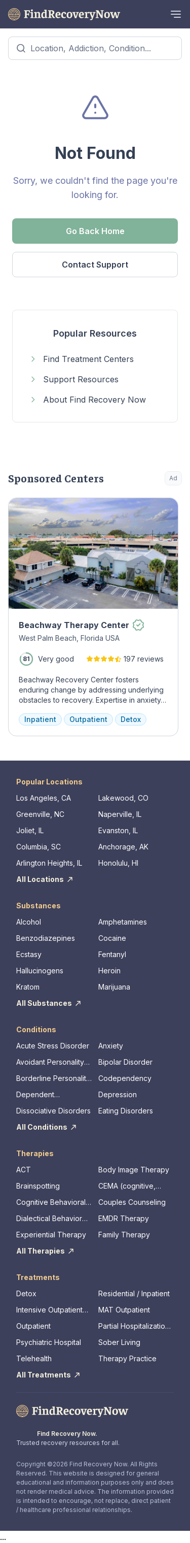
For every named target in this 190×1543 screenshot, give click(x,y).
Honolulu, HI (118, 863)
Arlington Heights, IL (49, 863)
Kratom (28, 986)
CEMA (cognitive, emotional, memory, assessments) (130, 1186)
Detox (26, 1293)
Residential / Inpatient (134, 1293)
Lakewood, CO (123, 798)
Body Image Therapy (133, 1169)
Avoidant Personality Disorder (50, 1062)
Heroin (109, 970)
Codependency (124, 1078)
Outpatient (33, 1326)
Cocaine (112, 938)
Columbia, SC (38, 846)
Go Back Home (95, 231)
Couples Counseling (132, 1202)
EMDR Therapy (123, 1218)
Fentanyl (112, 954)
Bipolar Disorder (125, 1062)
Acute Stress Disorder (52, 1045)
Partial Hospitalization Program (133, 1326)
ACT (23, 1169)
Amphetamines (122, 921)
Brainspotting (38, 1185)
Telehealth (34, 1358)
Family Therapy (124, 1234)
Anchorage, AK (123, 846)
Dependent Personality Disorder (50, 1095)
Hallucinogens (39, 970)
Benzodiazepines (45, 938)
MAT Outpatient (124, 1309)
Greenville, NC (40, 814)
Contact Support (95, 264)
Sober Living (119, 1342)
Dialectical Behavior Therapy (49, 1219)
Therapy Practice (127, 1358)
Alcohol (28, 921)
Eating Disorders (125, 1110)
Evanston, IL (118, 830)
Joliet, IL (30, 830)
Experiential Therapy (51, 1234)
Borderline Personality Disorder (53, 1079)
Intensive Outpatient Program (49, 1310)
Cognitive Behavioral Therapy (51, 1202)
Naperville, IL (119, 814)
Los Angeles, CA (43, 798)
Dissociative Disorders (53, 1110)
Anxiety (110, 1045)
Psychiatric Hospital (48, 1342)
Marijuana (114, 986)
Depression (117, 1094)
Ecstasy (29, 954)
